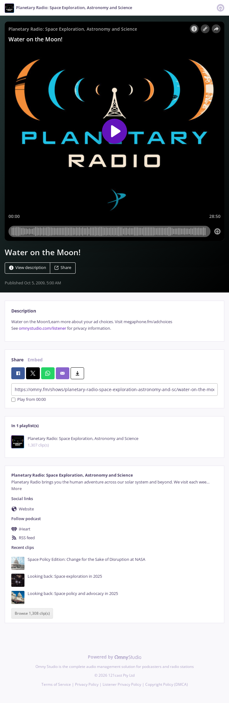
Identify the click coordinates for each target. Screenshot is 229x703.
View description (27, 267)
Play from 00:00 (28, 400)
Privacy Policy (87, 684)
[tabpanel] (114, 325)
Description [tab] (23, 311)
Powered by (114, 657)
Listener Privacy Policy (122, 684)
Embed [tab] (35, 360)
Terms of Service (56, 684)
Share (62, 267)
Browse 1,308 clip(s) (32, 613)
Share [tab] (17, 360)
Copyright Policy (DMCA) (166, 684)
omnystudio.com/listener (42, 328)
